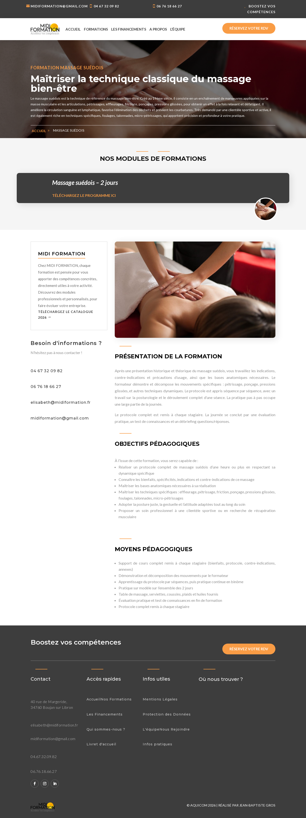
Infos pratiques (157, 744)
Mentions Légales (160, 699)
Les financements (128, 29)
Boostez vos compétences (261, 9)
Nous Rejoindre (174, 729)
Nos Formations (116, 699)
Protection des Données (167, 714)
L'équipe (151, 729)
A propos (158, 29)
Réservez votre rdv (249, 28)
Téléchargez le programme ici (84, 195)
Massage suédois (68, 130)
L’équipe (177, 29)
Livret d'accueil (101, 744)
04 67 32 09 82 (106, 6)
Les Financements (105, 714)
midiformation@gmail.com (59, 6)
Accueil (73, 29)
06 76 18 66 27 (169, 6)
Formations (96, 29)
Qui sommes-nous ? (106, 729)
